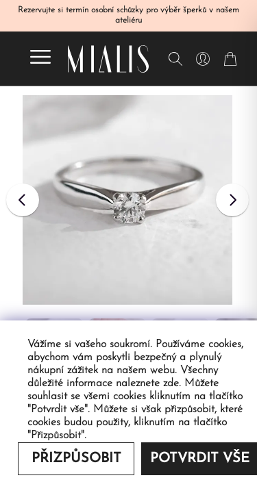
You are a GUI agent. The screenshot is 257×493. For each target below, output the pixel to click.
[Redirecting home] (108, 59)
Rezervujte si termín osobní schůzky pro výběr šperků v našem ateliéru (128, 15)
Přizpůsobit (76, 459)
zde (171, 383)
